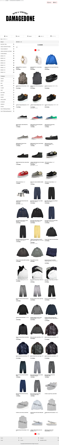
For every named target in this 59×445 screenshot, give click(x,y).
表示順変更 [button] (40, 44)
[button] (49, 2)
